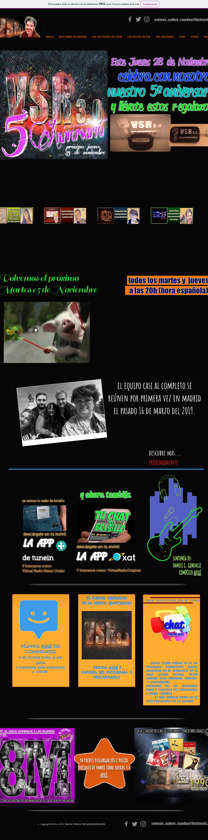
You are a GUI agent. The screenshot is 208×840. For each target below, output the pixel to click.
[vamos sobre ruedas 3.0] (130, 19)
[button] (104, 126)
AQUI (181, 634)
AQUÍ (197, 572)
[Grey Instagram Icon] (146, 19)
